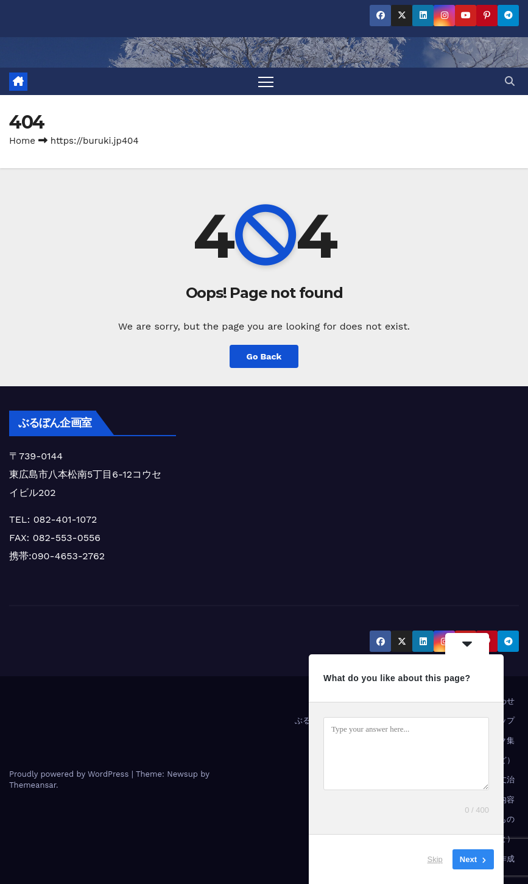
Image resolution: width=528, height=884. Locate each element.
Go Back (263, 356)
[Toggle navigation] (266, 81)
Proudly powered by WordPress (70, 774)
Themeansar (32, 785)
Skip (435, 859)
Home (22, 140)
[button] (510, 81)
